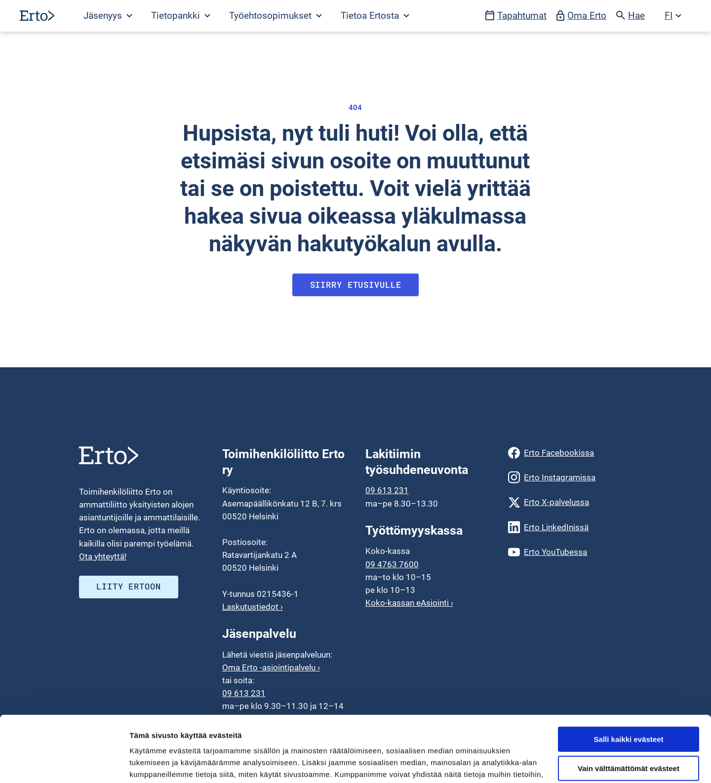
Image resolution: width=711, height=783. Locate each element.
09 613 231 (387, 490)
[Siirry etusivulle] (37, 15)
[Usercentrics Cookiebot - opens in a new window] (64, 763)
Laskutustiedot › (252, 607)
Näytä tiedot (150, 763)
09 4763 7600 (392, 564)
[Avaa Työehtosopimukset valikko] (275, 16)
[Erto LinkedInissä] (570, 527)
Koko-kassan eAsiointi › (409, 603)
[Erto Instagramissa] (570, 477)
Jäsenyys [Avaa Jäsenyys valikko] (107, 15)
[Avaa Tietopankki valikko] (180, 16)
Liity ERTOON (128, 586)
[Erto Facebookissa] (570, 452)
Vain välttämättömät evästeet (628, 707)
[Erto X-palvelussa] (570, 502)
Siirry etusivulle (355, 284)
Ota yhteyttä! (102, 556)
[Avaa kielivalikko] (673, 16)
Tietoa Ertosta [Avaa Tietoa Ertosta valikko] (375, 15)
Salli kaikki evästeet (629, 677)
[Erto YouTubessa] (570, 552)
